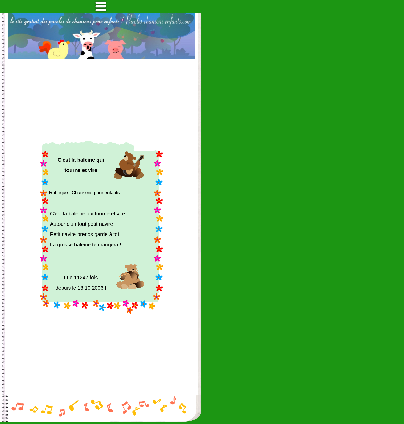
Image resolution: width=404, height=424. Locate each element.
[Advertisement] (101, 100)
